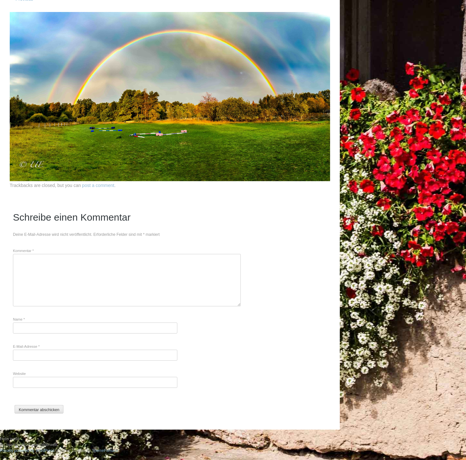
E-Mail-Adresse (26, 346)
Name (19, 319)
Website (19, 374)
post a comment (98, 185)
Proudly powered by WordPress (27, 450)
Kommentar (23, 251)
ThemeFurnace (105, 450)
